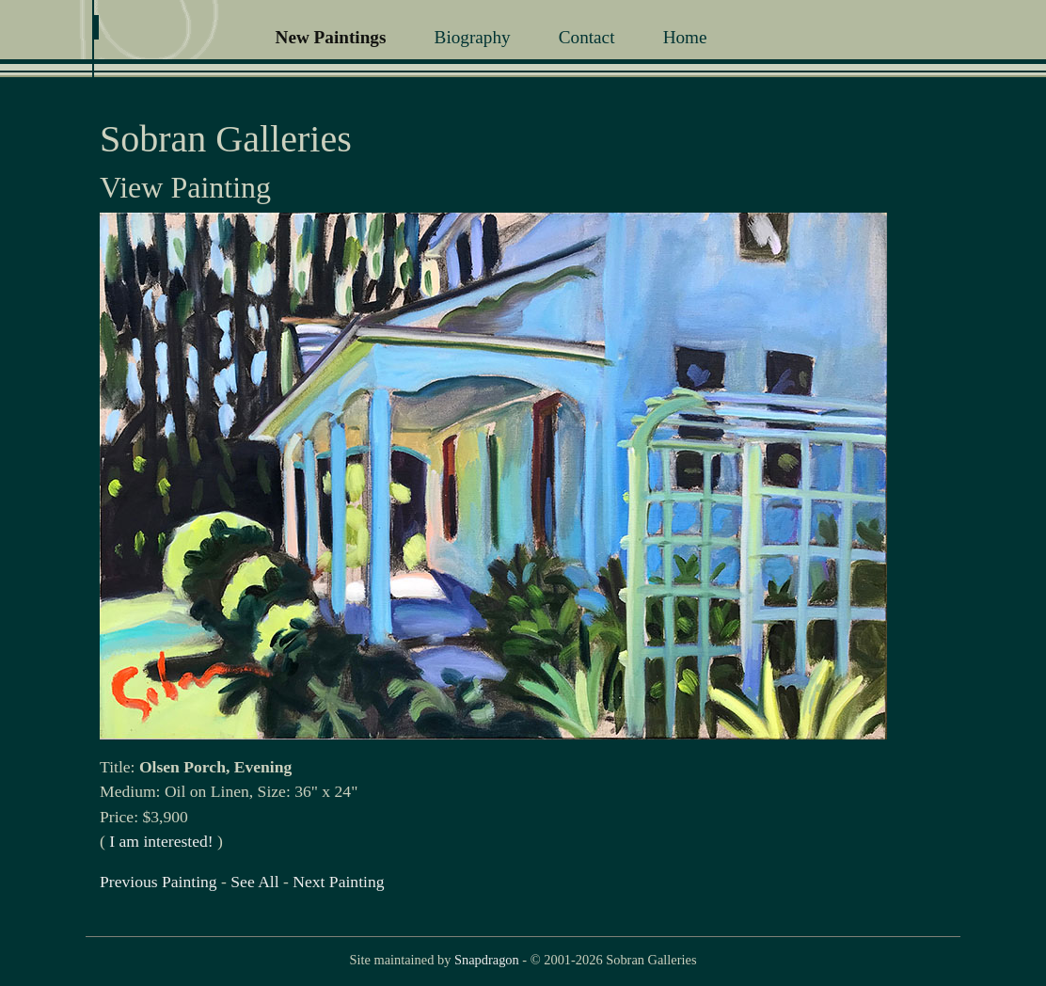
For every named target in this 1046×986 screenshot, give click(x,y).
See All (254, 881)
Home (685, 37)
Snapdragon (486, 959)
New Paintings (331, 37)
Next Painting (338, 881)
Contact (587, 37)
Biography (473, 37)
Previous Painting (158, 881)
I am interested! (161, 841)
